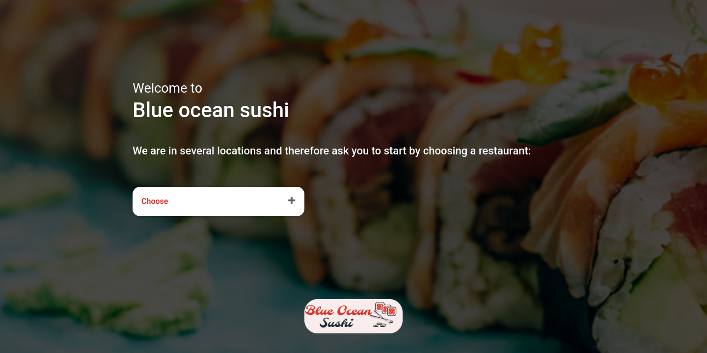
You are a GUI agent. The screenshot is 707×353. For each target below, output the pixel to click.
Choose (154, 201)
